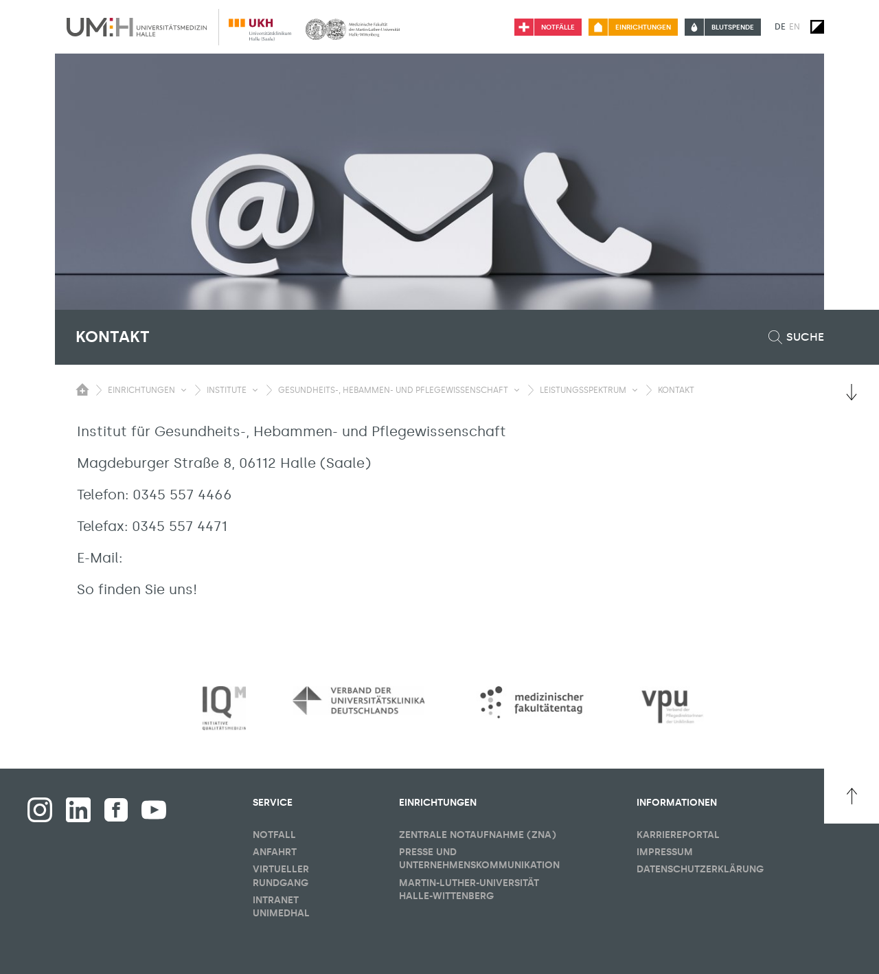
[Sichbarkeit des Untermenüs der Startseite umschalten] (82, 389)
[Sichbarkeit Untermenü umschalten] (183, 390)
